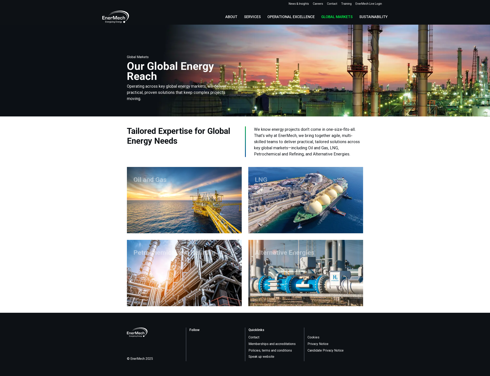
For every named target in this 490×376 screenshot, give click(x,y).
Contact (332, 3)
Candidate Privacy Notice (326, 350)
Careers (318, 3)
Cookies (313, 337)
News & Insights (299, 3)
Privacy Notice (318, 344)
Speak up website (263, 357)
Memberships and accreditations (272, 344)
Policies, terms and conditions (270, 350)
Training (346, 3)
